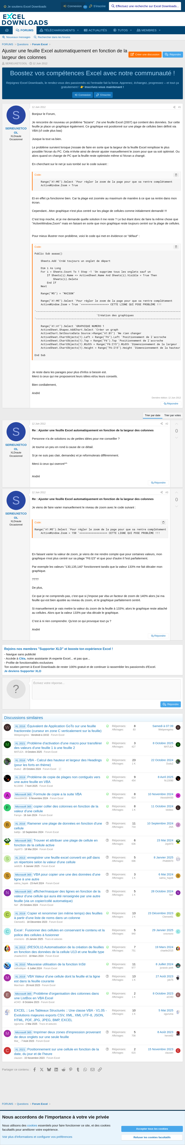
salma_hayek (21, 883)
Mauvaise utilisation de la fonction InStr (56, 964)
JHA (171, 827)
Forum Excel (57, 735)
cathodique (20, 968)
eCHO (17, 1002)
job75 (170, 980)
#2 (167, 423)
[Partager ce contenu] (174, 107)
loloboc (169, 809)
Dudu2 (17, 769)
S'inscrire (105, 94)
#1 (179, 107)
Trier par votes (172, 415)
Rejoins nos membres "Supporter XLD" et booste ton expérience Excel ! (58, 649)
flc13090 (18, 786)
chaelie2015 (20, 956)
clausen (18, 1058)
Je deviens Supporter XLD (22, 671)
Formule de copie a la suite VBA (58, 794)
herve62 (169, 1035)
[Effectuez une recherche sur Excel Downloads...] (145, 6)
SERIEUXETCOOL (16, 63)
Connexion (84, 94)
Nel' (16, 905)
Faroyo (17, 815)
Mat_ (16, 1041)
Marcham (19, 985)
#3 (167, 492)
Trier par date (152, 415)
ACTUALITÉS (98, 30)
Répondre (172, 403)
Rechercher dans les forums (54, 37)
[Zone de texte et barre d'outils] (106, 689)
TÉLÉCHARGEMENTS (59, 30)
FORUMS (27, 30)
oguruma (18, 1024)
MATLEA (18, 752)
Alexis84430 (20, 798)
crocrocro (19, 939)
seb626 (18, 866)
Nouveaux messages (18, 37)
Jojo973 (18, 849)
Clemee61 (19, 922)
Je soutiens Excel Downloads (25, 6)
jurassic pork (166, 967)
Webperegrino (21, 735)
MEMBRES (149, 30)
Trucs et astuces (53, 939)
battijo (17, 832)
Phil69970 (168, 861)
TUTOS (123, 30)
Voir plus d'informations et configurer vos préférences (37, 1136)
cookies (32, 1125)
